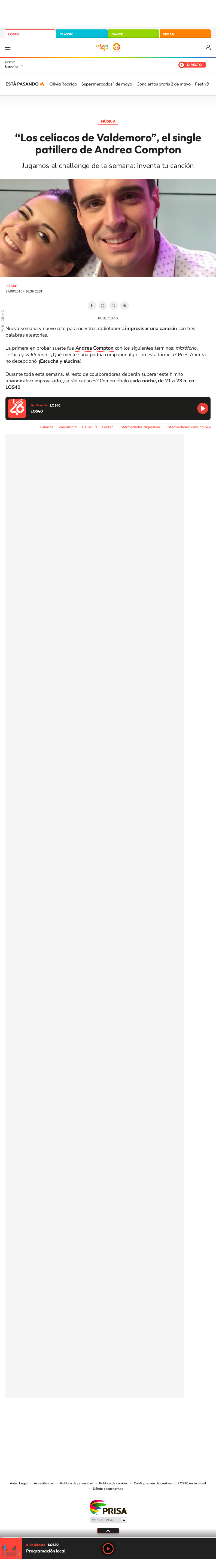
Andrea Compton (94, 348)
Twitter (102, 305)
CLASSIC (66, 34)
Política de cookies (113, 1483)
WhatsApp (113, 305)
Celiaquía (89, 427)
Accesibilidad (44, 1483)
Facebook (91, 305)
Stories (140, 1416)
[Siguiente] (208, 84)
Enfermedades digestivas (139, 427)
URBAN (168, 34)
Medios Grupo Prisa (108, 1520)
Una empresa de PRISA (108, 1507)
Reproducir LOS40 (202, 408)
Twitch (130, 1416)
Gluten (108, 427)
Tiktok (86, 1416)
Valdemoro (68, 427)
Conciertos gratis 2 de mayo (163, 84)
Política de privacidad (76, 1483)
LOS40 (13, 34)
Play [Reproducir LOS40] (108, 1548)
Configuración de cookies (153, 1483)
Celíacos (47, 427)
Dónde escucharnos (108, 1489)
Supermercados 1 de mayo (106, 84)
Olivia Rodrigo (63, 84)
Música (108, 121)
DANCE (117, 34)
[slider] (108, 1537)
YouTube (97, 1416)
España (11, 66)
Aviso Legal (19, 1483)
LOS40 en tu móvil (192, 1483)
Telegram (124, 305)
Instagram (75, 1416)
